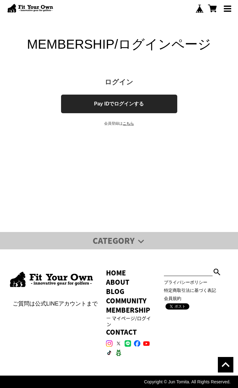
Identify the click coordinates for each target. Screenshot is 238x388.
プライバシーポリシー (185, 282)
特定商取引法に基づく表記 (190, 290)
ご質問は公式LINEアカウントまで (54, 304)
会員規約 (172, 298)
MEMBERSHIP (128, 310)
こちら (128, 123)
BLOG (115, 291)
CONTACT (121, 332)
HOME (116, 273)
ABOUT (117, 282)
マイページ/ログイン (129, 321)
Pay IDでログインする (119, 103)
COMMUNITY (126, 300)
